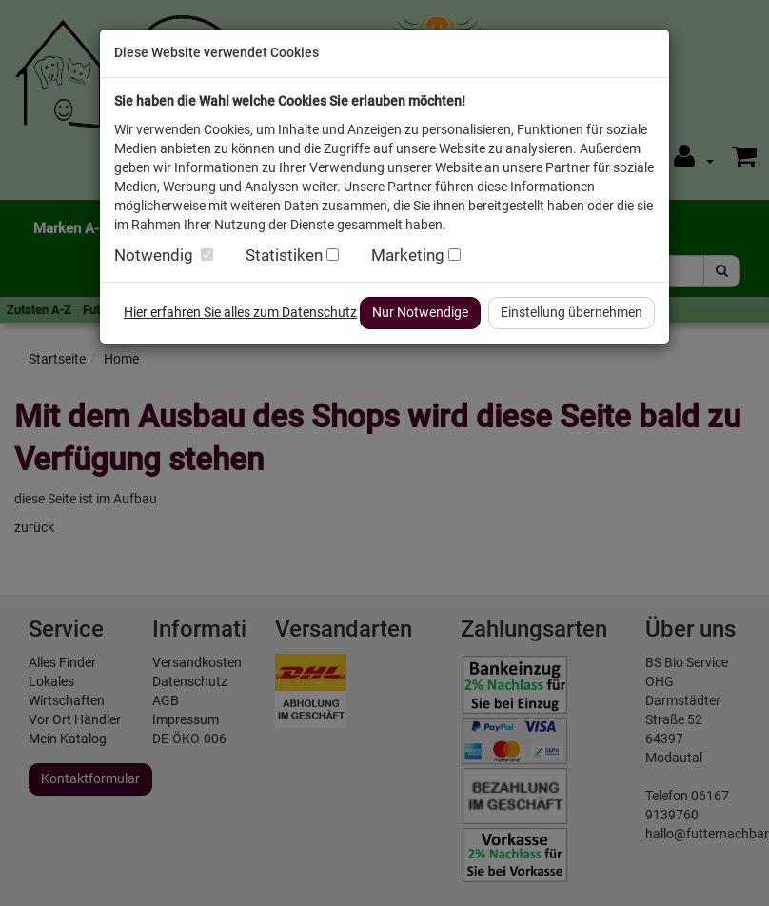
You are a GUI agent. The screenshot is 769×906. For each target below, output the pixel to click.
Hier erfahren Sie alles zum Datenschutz (240, 312)
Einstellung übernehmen (571, 312)
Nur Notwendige (420, 312)
